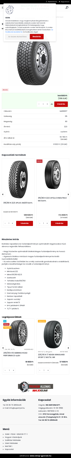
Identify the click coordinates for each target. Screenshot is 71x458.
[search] (67, 7)
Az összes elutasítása (17, 37)
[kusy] (43, 104)
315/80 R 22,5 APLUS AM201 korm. (18, 203)
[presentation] (2, 194)
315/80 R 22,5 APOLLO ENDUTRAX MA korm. (52, 199)
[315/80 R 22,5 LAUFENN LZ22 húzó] (35, 59)
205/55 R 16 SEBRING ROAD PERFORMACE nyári (15, 354)
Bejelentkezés (52, 2)
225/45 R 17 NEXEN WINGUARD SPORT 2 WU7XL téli (51, 355)
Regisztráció (65, 2)
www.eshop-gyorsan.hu (40, 456)
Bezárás (37, 36)
